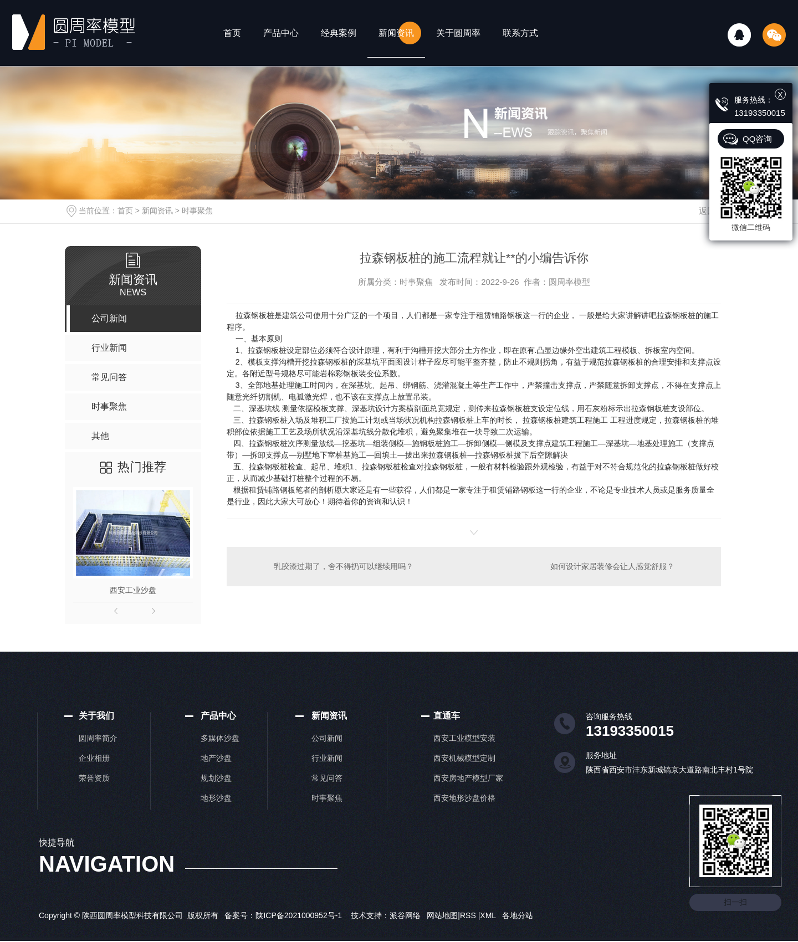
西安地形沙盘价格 (464, 797)
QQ (739, 35)
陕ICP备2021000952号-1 (298, 915)
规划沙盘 (216, 778)
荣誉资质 (94, 778)
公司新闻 (326, 738)
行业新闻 (326, 758)
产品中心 (281, 33)
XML (489, 915)
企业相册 (94, 758)
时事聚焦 (197, 210)
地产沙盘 (216, 758)
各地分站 (517, 915)
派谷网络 (405, 915)
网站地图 (442, 915)
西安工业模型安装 (464, 738)
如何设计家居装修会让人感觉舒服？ (612, 566)
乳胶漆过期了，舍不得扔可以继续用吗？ (343, 566)
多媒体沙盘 (220, 738)
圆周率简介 (98, 738)
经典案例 (338, 33)
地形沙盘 (216, 797)
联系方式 (520, 33)
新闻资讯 (396, 33)
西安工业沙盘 (133, 590)
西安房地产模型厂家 (468, 778)
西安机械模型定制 (464, 758)
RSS (469, 915)
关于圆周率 (458, 33)
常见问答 (326, 778)
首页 (232, 33)
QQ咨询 (757, 139)
